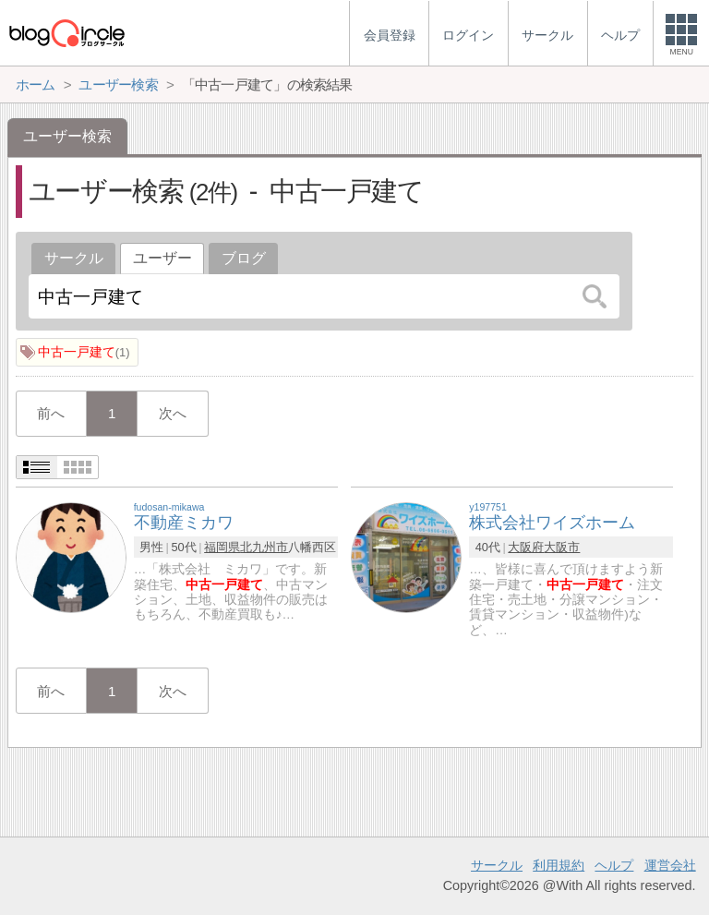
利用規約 (558, 865)
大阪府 (526, 547)
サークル (73, 258)
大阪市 (562, 547)
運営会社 (670, 865)
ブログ (244, 258)
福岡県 (222, 547)
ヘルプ (614, 865)
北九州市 (264, 547)
